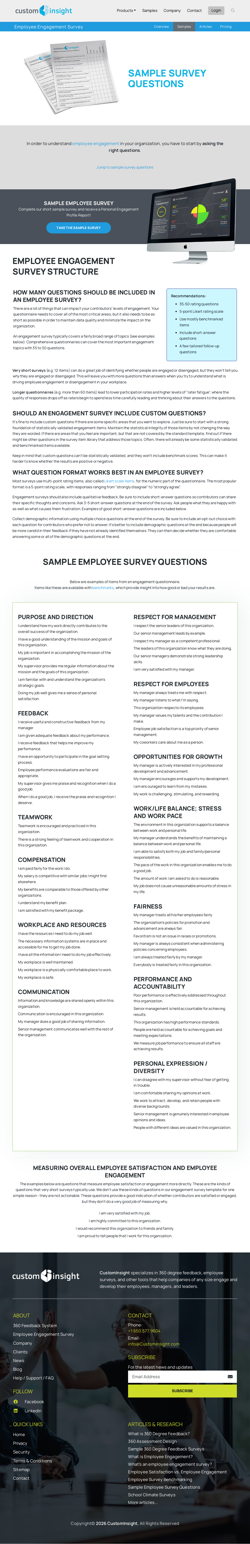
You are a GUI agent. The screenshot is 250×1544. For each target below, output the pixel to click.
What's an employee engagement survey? (170, 1464)
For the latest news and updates (160, 1367)
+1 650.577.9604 (144, 1331)
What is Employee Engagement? (160, 1457)
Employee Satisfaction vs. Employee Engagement (177, 1472)
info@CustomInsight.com (153, 1344)
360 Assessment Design (152, 1441)
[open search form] (233, 10)
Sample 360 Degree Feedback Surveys (166, 1449)
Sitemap (21, 1470)
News (18, 1361)
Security (21, 1452)
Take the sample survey (78, 227)
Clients (20, 1352)
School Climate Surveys (151, 1495)
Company (172, 10)
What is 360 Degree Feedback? (159, 1434)
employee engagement (95, 143)
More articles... (143, 1502)
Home (19, 1435)
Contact (194, 10)
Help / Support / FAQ (33, 1378)
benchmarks (103, 587)
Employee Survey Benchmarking (160, 1480)
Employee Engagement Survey (43, 1334)
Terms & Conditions (32, 1461)
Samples (149, 10)
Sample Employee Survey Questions (164, 1487)
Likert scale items (119, 481)
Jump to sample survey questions (125, 167)
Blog (17, 1369)
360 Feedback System (35, 1326)
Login (216, 10)
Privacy (20, 1443)
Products (125, 10)
